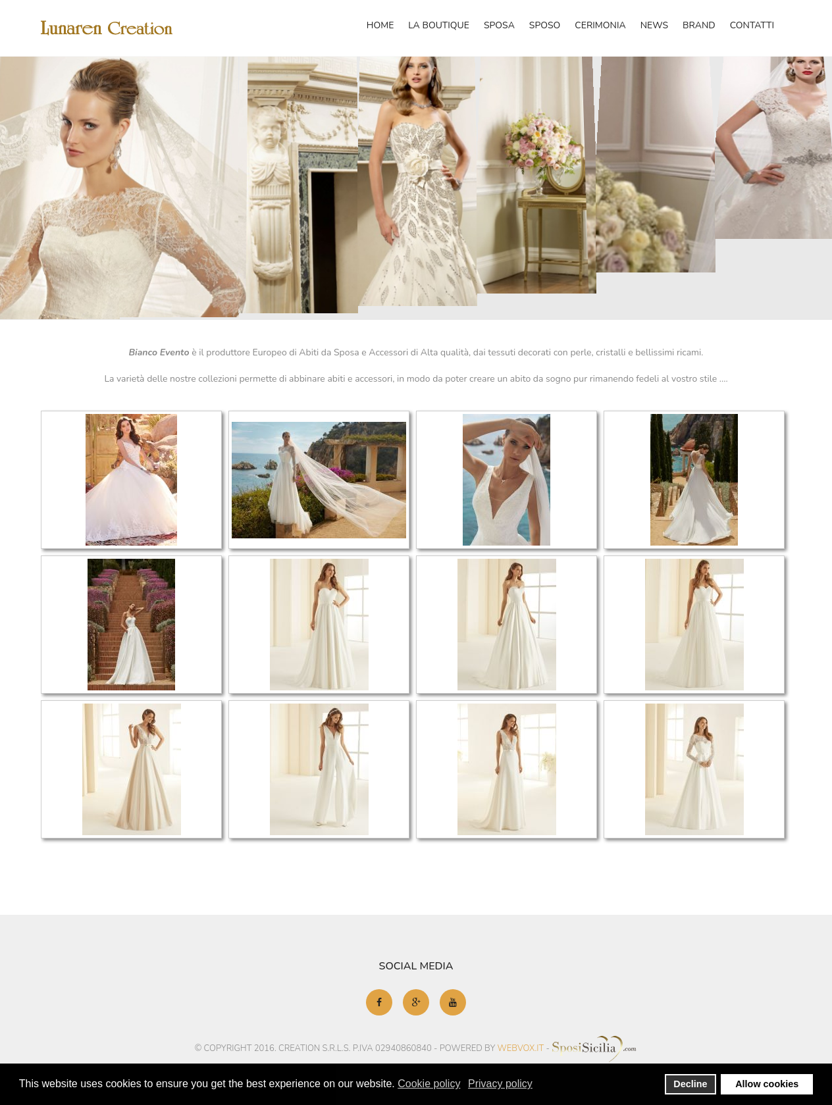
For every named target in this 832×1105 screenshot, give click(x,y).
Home (380, 25)
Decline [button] (690, 1084)
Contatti (752, 25)
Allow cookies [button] (766, 1084)
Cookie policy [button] (429, 1083)
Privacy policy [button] (500, 1083)
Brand (699, 25)
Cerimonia (600, 25)
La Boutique (438, 25)
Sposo (544, 25)
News (654, 25)
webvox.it (521, 1048)
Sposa (499, 25)
